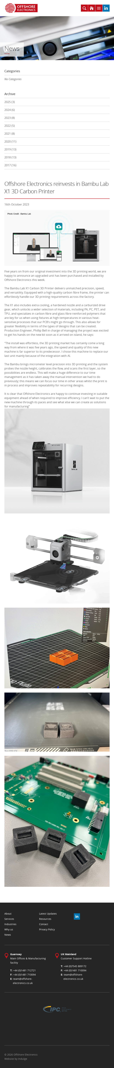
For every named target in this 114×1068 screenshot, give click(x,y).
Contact (43, 924)
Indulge (22, 1058)
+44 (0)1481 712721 (24, 970)
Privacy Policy (47, 929)
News (7, 934)
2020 (10, 141)
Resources (45, 919)
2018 (10, 157)
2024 (9, 110)
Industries (10, 924)
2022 (9, 126)
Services (9, 919)
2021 (9, 134)
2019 (10, 149)
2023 (9, 118)
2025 (9, 102)
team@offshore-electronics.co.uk (23, 981)
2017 (10, 165)
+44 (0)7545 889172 (75, 966)
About (7, 913)
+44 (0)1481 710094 (24, 974)
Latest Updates (48, 913)
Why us (8, 929)
